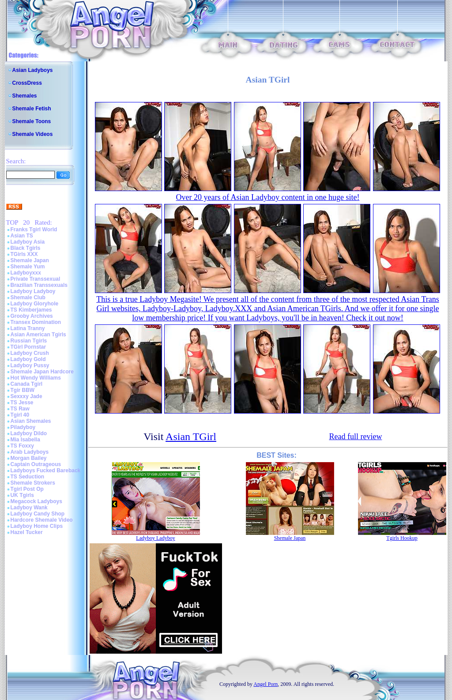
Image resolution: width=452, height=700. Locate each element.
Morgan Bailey (29, 458)
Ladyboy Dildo (29, 433)
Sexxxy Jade (26, 396)
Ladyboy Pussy (30, 365)
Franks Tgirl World (34, 229)
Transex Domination (36, 322)
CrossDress (27, 83)
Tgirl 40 (20, 415)
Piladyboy (23, 427)
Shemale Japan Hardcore (42, 372)
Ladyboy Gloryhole (35, 304)
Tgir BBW (23, 390)
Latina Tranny (28, 328)
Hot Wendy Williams (36, 378)
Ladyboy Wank (29, 507)
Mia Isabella (25, 440)
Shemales (24, 96)
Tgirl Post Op (27, 489)
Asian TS (22, 236)
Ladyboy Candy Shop (38, 514)
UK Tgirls (22, 495)
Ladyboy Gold (28, 359)
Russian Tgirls (29, 341)
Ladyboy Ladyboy (33, 291)
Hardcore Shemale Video (42, 520)
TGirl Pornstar (28, 347)
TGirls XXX (24, 254)
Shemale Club (28, 297)
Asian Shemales (31, 421)
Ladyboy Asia (28, 242)
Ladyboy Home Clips (37, 526)
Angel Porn (265, 684)
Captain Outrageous (36, 464)
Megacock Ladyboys (36, 501)
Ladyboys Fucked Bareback (46, 470)
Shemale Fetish (31, 108)
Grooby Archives (32, 316)
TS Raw (20, 409)
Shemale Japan (30, 260)
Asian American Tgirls (38, 334)
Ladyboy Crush (30, 353)
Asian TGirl (191, 436)
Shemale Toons (31, 121)
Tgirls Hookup (401, 538)
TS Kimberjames (31, 310)
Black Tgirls (26, 248)
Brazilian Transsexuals (39, 285)
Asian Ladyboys (32, 70)
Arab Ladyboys (30, 452)
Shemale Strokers (33, 483)
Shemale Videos (32, 134)
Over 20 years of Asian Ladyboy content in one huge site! (268, 197)
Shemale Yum (28, 266)
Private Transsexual (35, 279)
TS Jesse (22, 402)
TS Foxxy (22, 446)
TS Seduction (28, 477)
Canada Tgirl (27, 384)
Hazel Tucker (27, 532)
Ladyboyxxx (26, 273)
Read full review (355, 436)
